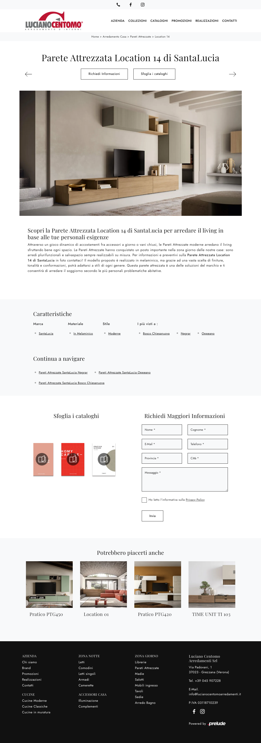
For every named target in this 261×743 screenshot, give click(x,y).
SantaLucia (46, 333)
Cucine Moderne (34, 700)
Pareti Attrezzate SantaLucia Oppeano (125, 372)
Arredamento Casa (114, 37)
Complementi (88, 706)
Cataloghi (159, 21)
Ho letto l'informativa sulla (177, 499)
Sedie (139, 697)
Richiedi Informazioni (104, 73)
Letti (82, 662)
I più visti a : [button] (148, 323)
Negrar (186, 333)
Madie (139, 673)
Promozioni (182, 21)
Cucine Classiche (35, 706)
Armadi (84, 679)
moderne (114, 333)
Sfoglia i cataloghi (154, 73)
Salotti (139, 679)
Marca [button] (38, 323)
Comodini (86, 668)
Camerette (86, 685)
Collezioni (137, 21)
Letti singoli (87, 673)
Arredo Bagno (145, 702)
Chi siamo (29, 662)
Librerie (140, 662)
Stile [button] (106, 323)
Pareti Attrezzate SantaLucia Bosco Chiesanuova (72, 382)
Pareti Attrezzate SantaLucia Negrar (63, 372)
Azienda (118, 21)
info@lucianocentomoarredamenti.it (215, 694)
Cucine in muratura (36, 712)
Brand (26, 668)
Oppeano (208, 333)
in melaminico (83, 333)
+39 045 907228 (208, 680)
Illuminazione (88, 700)
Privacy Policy (195, 499)
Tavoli (139, 691)
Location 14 (162, 37)
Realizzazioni (207, 21)
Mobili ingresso (146, 685)
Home (95, 37)
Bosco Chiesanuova (156, 333)
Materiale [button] (75, 323)
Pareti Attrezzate (140, 37)
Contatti (229, 21)
